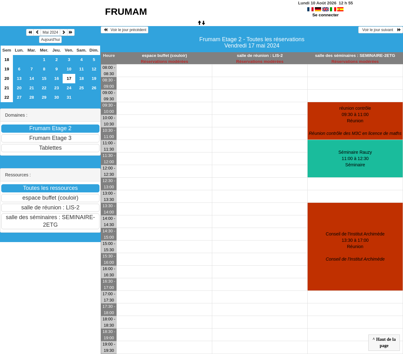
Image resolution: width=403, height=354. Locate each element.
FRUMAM (126, 11)
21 (6, 88)
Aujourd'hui (50, 39)
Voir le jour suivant (380, 30)
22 (44, 88)
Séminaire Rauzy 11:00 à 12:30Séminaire (355, 158)
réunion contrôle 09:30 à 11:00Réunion (355, 121)
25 (81, 88)
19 (6, 69)
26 (94, 88)
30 (56, 97)
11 (81, 69)
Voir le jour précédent (124, 30)
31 (69, 97)
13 (19, 78)
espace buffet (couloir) (164, 55)
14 (31, 78)
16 (56, 78)
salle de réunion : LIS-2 (260, 55)
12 (94, 69)
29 (44, 97)
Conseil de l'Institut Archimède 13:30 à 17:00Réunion (355, 246)
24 (69, 88)
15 (44, 78)
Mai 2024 (50, 32)
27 (19, 97)
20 (6, 78)
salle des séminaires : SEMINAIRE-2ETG (355, 55)
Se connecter (325, 15)
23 (56, 88)
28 (31, 97)
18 (6, 59)
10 (69, 69)
